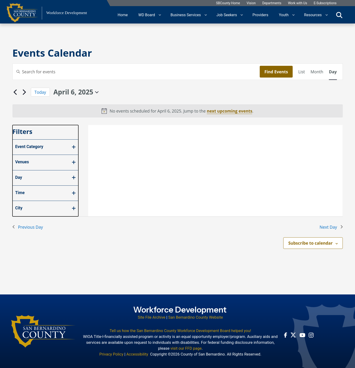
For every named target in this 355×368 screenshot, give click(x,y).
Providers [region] (260, 14)
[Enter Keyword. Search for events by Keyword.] (136, 72)
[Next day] (24, 92)
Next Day (331, 227)
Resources (313, 14)
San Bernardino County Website (195, 317)
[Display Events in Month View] (317, 72)
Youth (283, 14)
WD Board (146, 14)
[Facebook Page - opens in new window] (285, 334)
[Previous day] (15, 92)
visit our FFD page (186, 348)
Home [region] (123, 14)
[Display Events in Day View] (333, 72)
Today (40, 92)
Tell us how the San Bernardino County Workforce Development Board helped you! (180, 330)
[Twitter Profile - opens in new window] (293, 334)
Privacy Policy (111, 354)
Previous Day (27, 227)
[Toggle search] (339, 14)
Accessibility (137, 354)
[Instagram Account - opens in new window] (311, 334)
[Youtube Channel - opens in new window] (302, 334)
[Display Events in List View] (301, 72)
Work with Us (297, 3)
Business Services (186, 14)
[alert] (177, 110)
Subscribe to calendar (310, 243)
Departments (272, 3)
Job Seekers (226, 14)
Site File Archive (151, 317)
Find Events (276, 71)
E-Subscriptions (325, 3)
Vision (251, 3)
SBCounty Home (228, 3)
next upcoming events (229, 111)
